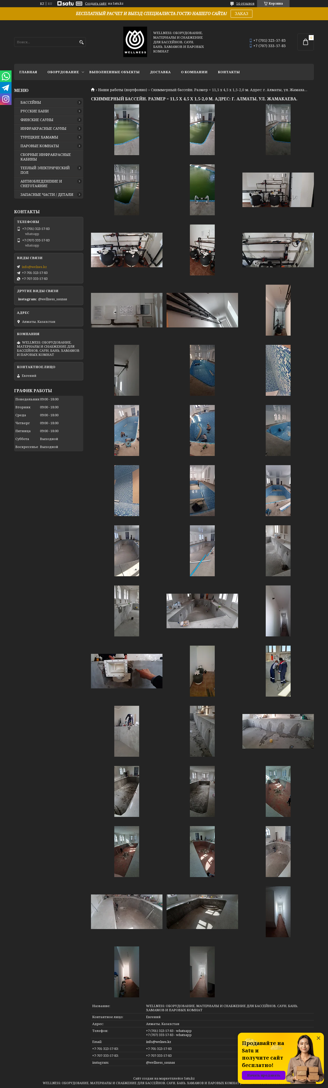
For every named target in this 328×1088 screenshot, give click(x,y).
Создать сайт (96, 3)
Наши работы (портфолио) (122, 90)
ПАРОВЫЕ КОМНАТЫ (39, 146)
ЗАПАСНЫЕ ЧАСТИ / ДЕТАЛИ (46, 194)
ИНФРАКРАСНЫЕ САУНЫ (43, 128)
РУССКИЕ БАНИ (34, 111)
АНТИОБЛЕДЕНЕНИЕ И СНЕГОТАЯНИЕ (41, 183)
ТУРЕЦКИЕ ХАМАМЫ (39, 137)
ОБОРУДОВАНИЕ (63, 72)
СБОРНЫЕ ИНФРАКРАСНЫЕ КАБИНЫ (45, 157)
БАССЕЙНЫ (30, 102)
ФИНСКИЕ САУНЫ (36, 120)
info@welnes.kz (158, 1041)
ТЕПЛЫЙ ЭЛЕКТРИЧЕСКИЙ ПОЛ (45, 170)
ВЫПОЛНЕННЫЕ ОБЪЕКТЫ (114, 72)
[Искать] (81, 42)
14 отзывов (245, 3)
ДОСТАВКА (160, 72)
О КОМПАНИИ (194, 72)
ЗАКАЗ (241, 13)
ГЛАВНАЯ (28, 72)
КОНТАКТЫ (229, 72)
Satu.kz (189, 1078)
